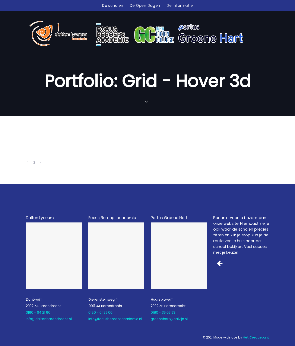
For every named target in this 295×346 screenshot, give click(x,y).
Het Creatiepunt (256, 337)
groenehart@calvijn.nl (169, 318)
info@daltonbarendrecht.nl (49, 318)
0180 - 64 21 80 (38, 312)
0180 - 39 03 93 (163, 312)
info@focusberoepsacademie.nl (115, 318)
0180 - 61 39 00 (100, 312)
